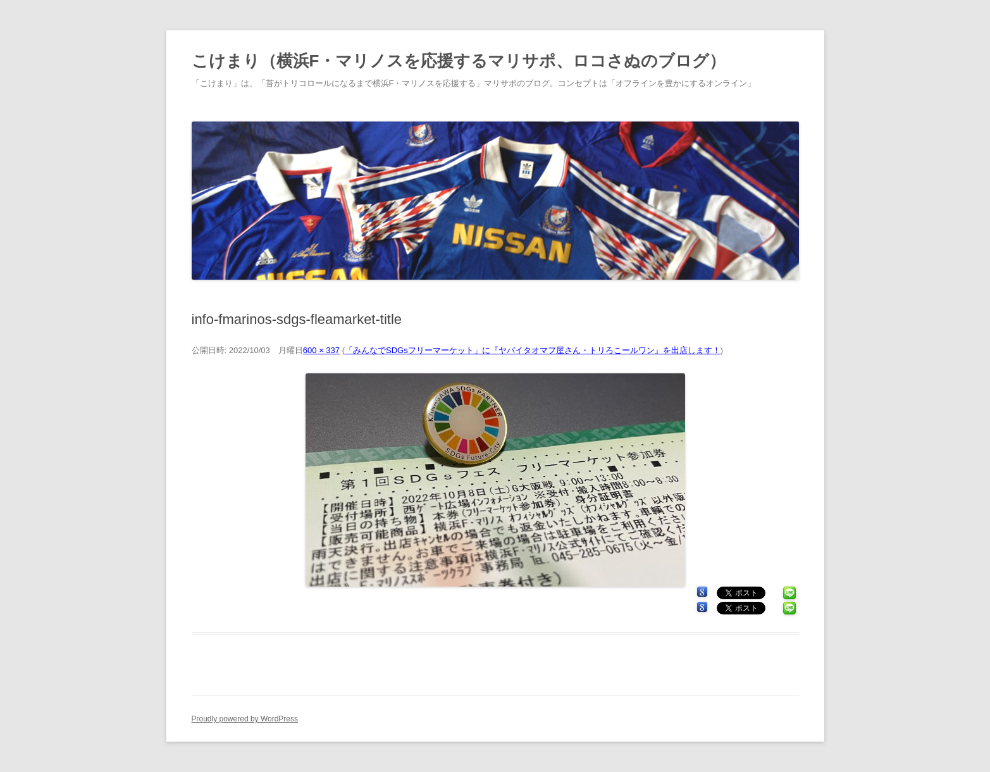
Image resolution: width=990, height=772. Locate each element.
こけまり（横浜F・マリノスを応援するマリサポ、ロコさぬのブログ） (459, 60)
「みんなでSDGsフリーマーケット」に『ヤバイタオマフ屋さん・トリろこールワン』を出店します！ (533, 350)
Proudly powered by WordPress (245, 718)
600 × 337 (321, 350)
